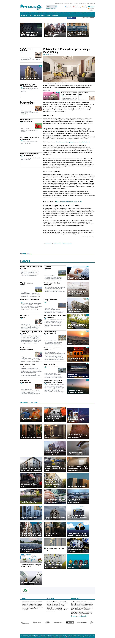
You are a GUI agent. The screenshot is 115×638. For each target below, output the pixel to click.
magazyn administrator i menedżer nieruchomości (63, 3)
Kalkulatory (55, 15)
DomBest (49, 15)
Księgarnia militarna (92, 622)
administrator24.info (31, 6)
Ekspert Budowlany (25, 622)
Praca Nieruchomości (71, 18)
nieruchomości (48, 243)
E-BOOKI (30, 15)
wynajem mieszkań (57, 243)
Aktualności (24, 12)
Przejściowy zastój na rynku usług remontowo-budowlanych (73, 142)
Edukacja (65, 12)
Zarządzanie (58, 12)
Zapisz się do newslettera (88, 17)
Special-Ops (48, 622)
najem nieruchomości (67, 243)
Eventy (70, 12)
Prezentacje (37, 15)
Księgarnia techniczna (82, 622)
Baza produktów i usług (85, 12)
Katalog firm (24, 15)
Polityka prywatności (82, 3)
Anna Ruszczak (46, 54)
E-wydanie (75, 12)
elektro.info (37, 622)
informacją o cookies (82, 616)
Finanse (35, 12)
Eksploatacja (41, 12)
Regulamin (76, 3)
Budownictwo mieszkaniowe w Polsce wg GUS (69, 201)
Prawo (30, 12)
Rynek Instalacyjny (70, 622)
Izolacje (58, 622)
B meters (43, 15)
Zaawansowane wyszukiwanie (51, 8)
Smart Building (50, 12)
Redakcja (89, 3)
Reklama (93, 3)
